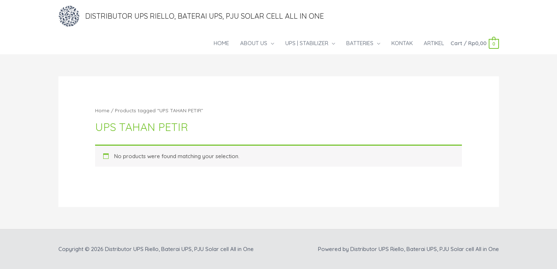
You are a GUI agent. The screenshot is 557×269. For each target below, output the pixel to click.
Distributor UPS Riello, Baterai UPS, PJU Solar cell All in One (204, 16)
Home (102, 110)
